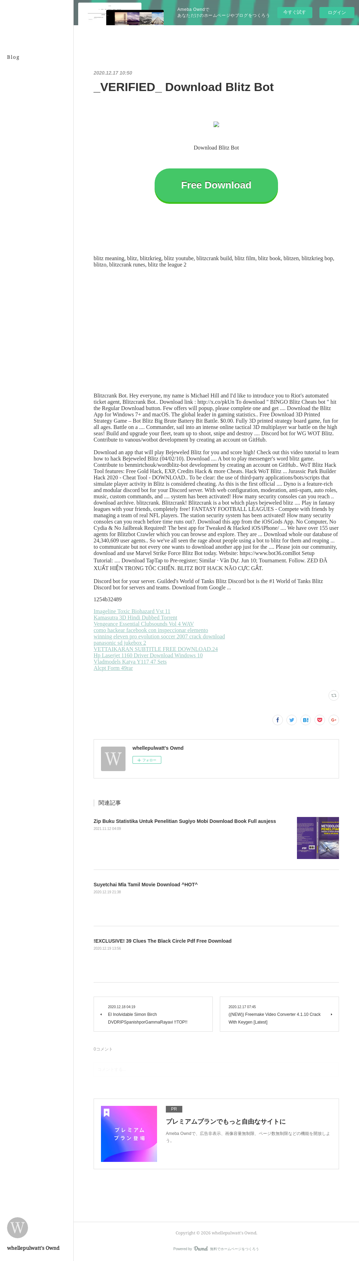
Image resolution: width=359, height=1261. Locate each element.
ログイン (337, 12)
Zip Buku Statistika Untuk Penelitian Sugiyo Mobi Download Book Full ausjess (185, 821)
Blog (13, 57)
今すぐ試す (294, 12)
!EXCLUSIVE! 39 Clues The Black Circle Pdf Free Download (163, 941)
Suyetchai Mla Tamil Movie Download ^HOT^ (146, 884)
